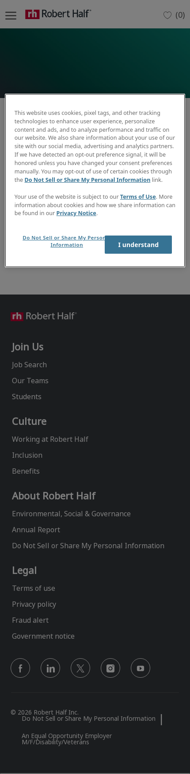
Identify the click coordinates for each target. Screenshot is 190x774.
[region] (95, 180)
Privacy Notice (76, 213)
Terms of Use (138, 196)
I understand (138, 244)
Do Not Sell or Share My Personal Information (87, 180)
